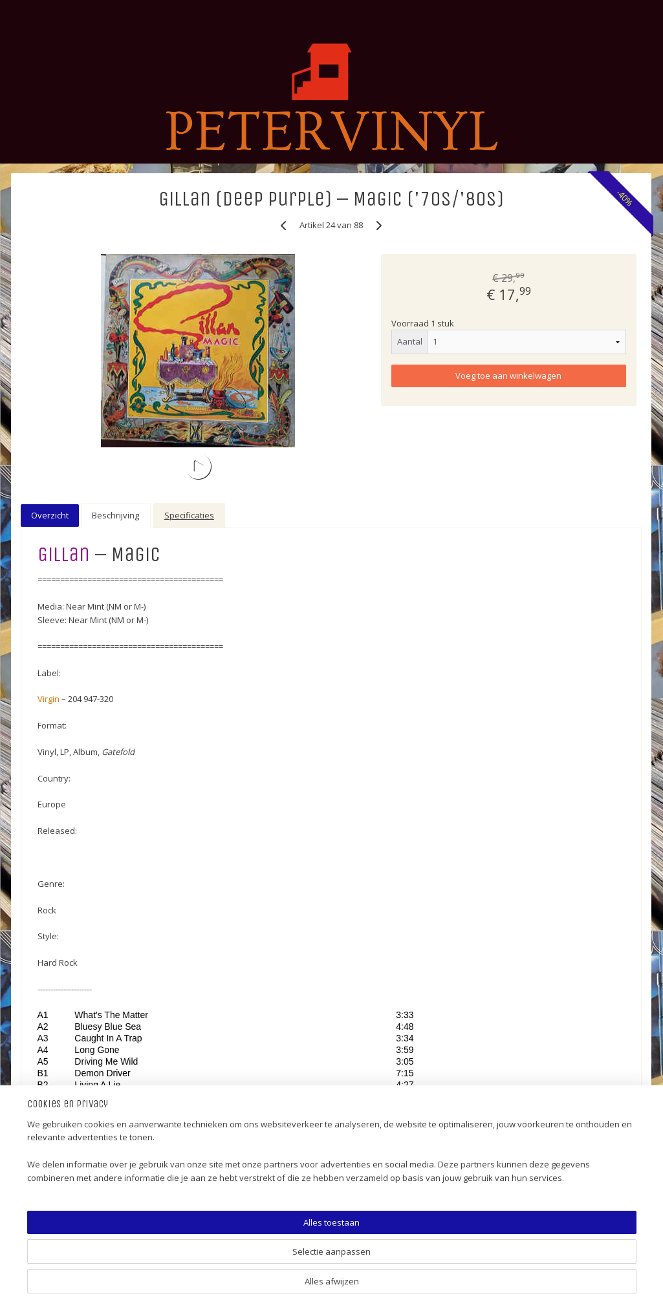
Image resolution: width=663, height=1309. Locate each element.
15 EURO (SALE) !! (56, 480)
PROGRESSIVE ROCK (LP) (73, 676)
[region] (246, 1261)
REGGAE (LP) (47, 828)
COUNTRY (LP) (51, 936)
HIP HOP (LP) (47, 914)
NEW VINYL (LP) (53, 1045)
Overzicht (236, 512)
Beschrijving (301, 512)
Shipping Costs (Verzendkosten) (87, 1143)
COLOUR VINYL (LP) (61, 1001)
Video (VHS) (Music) (62, 1088)
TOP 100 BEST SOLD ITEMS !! (79, 415)
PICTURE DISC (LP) (58, 1023)
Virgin (234, 695)
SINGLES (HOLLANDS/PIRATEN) (85, 524)
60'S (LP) (39, 762)
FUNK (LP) (41, 741)
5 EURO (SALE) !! (54, 437)
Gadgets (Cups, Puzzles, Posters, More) (88, 1116)
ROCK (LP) (42, 567)
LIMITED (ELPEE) (53, 980)
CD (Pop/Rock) (51, 1066)
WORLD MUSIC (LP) (61, 632)
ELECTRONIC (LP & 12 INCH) (76, 871)
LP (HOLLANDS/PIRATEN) (72, 545)
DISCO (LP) (43, 784)
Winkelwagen (57, 282)
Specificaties (375, 512)
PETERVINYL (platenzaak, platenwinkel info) (73, 388)
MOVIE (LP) (44, 850)
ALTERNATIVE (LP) (58, 610)
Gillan (249, 551)
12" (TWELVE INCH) (60, 958)
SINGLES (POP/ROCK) (66, 502)
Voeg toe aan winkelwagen (548, 375)
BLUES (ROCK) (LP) (59, 719)
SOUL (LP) (41, 806)
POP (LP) (38, 588)
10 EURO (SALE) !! (56, 458)
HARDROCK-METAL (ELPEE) (77, 697)
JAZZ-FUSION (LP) (57, 893)
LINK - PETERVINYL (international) (89, 1164)
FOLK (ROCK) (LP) (56, 654)
